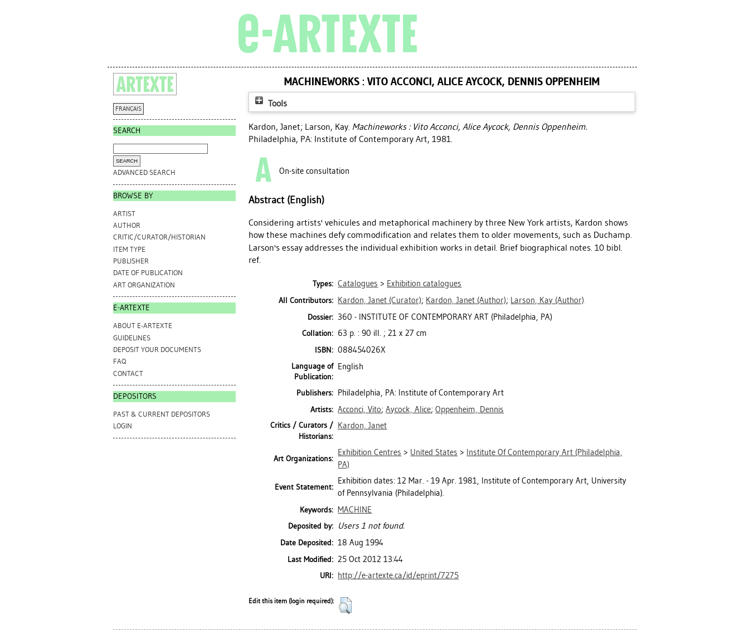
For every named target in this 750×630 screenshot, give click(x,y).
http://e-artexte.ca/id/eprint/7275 (398, 575)
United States (433, 452)
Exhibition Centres (369, 452)
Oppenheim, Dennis (469, 409)
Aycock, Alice (408, 409)
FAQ (119, 361)
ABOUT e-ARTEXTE (142, 325)
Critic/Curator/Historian (159, 237)
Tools (269, 103)
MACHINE (355, 510)
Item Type (129, 249)
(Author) (466, 300)
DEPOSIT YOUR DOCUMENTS (157, 349)
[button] (345, 605)
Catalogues (358, 284)
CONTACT (128, 373)
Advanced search (144, 172)
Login (122, 426)
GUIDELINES (131, 338)
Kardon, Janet (362, 426)
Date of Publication (148, 272)
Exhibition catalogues (424, 284)
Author (126, 225)
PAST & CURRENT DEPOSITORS (161, 414)
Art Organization (144, 285)
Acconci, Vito (359, 409)
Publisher (131, 261)
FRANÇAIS (128, 109)
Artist (124, 213)
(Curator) (379, 300)
